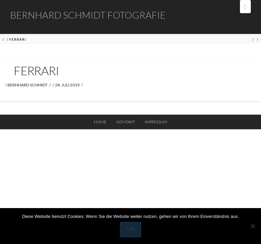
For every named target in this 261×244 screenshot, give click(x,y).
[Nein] (252, 226)
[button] (245, 6)
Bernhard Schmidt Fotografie (88, 15)
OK (130, 228)
